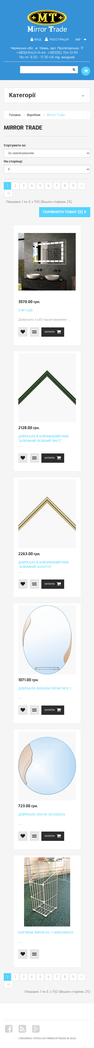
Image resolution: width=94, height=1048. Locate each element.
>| (8, 193)
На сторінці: (13, 161)
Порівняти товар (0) (64, 212)
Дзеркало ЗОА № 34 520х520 (41, 814)
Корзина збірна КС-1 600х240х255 (45, 932)
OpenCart (40, 1038)
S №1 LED (25, 310)
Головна (15, 115)
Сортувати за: (15, 145)
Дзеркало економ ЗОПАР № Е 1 (44, 688)
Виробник (34, 115)
